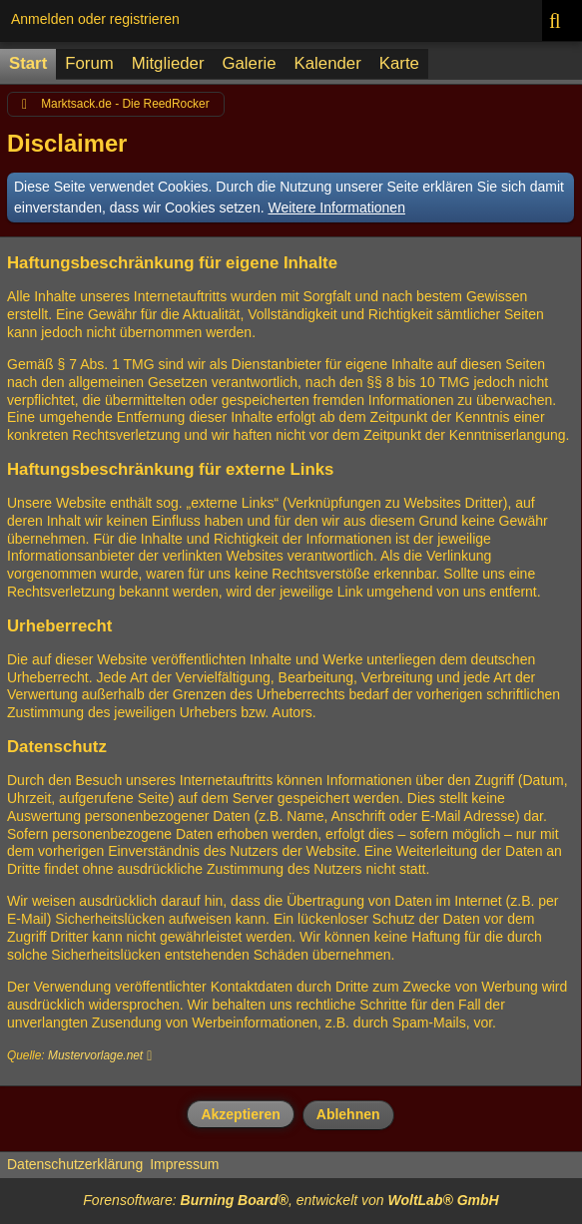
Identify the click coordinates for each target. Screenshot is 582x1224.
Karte (399, 63)
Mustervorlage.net (95, 1055)
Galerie (249, 63)
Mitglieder (168, 63)
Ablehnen (348, 1114)
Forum (89, 63)
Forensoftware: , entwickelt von (290, 1200)
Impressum (184, 1164)
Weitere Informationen (336, 207)
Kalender (327, 63)
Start (28, 63)
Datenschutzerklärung (75, 1164)
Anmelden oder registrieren (95, 19)
